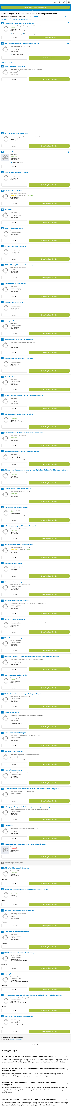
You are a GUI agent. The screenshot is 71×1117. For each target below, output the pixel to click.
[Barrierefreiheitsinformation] (64, 2)
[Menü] (69, 2)
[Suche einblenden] (55, 2)
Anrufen (14, 37)
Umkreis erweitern (15, 1040)
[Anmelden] (60, 2)
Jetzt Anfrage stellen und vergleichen (35, 7)
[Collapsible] (67, 1056)
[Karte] (65, 16)
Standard (35, 16)
